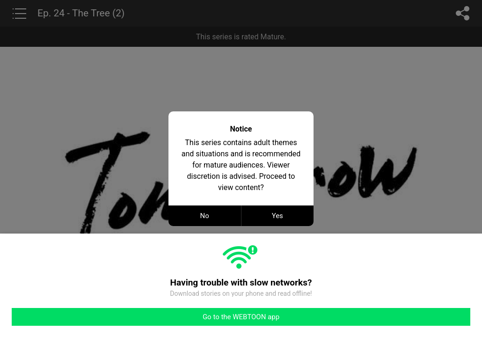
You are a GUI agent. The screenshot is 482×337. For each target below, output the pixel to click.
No (204, 216)
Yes (277, 216)
